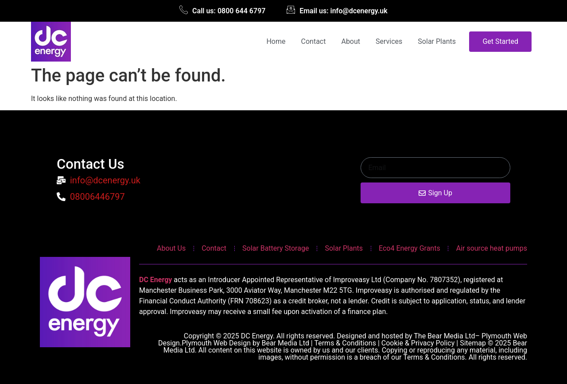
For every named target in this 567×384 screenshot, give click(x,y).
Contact (313, 41)
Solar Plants (437, 41)
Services (389, 41)
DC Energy (155, 279)
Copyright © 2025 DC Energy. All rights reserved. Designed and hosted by (299, 336)
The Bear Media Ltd (444, 336)
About (350, 41)
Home (275, 41)
